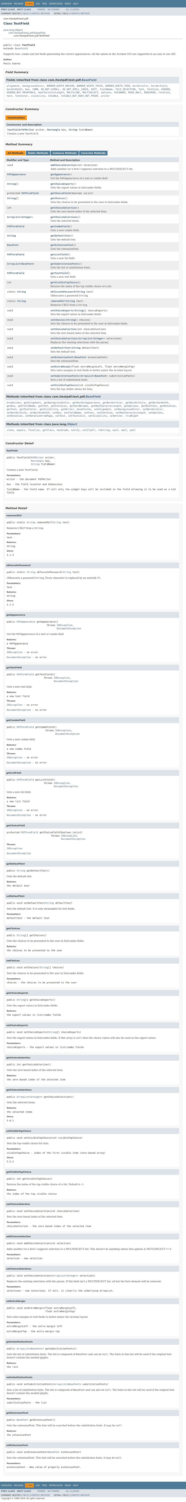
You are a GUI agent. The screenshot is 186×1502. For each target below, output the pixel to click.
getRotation (168, 405)
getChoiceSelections (64, 217)
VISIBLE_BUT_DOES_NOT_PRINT (79, 95)
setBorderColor (153, 409)
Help (75, 4)
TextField (13, 129)
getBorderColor (113, 402)
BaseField (21, 48)
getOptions (131, 405)
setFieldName (72, 412)
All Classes (72, 9)
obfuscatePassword (62, 291)
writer (105, 95)
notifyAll (89, 430)
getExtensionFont (61, 245)
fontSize (152, 89)
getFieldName (26, 405)
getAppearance (59, 174)
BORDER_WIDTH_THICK (90, 85)
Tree (44, 4)
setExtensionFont (61, 357)
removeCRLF (57, 301)
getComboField (59, 226)
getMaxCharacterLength (106, 405)
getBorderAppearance (86, 402)
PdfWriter (27, 129)
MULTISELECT (90, 92)
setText (60, 415)
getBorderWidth (158, 402)
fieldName (106, 89)
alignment (13, 85)
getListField (59, 254)
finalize (33, 430)
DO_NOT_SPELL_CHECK (75, 89)
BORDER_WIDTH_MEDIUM (60, 85)
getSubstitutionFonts (64, 263)
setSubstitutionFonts (64, 376)
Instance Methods (64, 153)
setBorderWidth (40, 412)
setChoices (57, 319)
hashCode (62, 430)
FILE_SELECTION (126, 89)
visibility (38, 95)
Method (45, 13)
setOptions (155, 412)
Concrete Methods (93, 153)
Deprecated (56, 4)
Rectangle (53, 129)
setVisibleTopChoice (64, 385)
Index (68, 4)
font (141, 89)
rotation (164, 92)
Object (72, 424)
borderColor (140, 85)
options (106, 92)
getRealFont (149, 405)
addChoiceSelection (63, 165)
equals (21, 430)
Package (18, 4)
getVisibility (49, 409)
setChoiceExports (61, 310)
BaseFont (13, 245)
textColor (21, 95)
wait (115, 430)
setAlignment (102, 409)
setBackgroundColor (127, 409)
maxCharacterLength (51, 92)
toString (104, 430)
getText (12, 409)
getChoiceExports (61, 184)
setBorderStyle (17, 412)
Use (38, 4)
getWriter (67, 409)
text (9, 95)
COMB (35, 89)
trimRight (132, 415)
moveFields (84, 409)
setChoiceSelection (63, 329)
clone (10, 430)
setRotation (14, 415)
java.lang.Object (13, 30)
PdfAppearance (16, 174)
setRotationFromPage (38, 415)
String (73, 129)
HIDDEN (165, 89)
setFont (89, 412)
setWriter (116, 415)
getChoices (57, 198)
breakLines (14, 402)
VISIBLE (53, 95)
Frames (41, 9)
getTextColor (28, 409)
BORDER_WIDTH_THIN (117, 85)
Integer (26, 217)
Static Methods (38, 153)
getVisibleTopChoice (64, 282)
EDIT (94, 89)
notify (75, 430)
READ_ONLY (134, 92)
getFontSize (59, 405)
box (27, 89)
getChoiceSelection (63, 207)
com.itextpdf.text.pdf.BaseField (26, 32)
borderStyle (159, 85)
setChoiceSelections (64, 338)
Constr (34, 13)
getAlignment (32, 402)
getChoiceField (60, 193)
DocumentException (69, 628)
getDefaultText (60, 235)
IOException (65, 625)
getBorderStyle (136, 402)
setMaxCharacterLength (131, 412)
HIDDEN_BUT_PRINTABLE (21, 92)
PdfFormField (30, 193)
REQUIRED (149, 92)
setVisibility (97, 415)
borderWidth (14, 89)
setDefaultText (60, 347)
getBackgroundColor (57, 402)
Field (25, 13)
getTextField (59, 273)
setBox (56, 412)
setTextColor (76, 415)
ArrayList (13, 217)
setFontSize (105, 412)
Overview (6, 4)
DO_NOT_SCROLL (50, 89)
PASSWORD (119, 92)
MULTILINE (73, 92)
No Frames (54, 9)
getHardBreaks (79, 405)
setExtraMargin (60, 366)
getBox (11, 405)
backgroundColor (33, 85)
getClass (48, 430)
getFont (43, 405)
